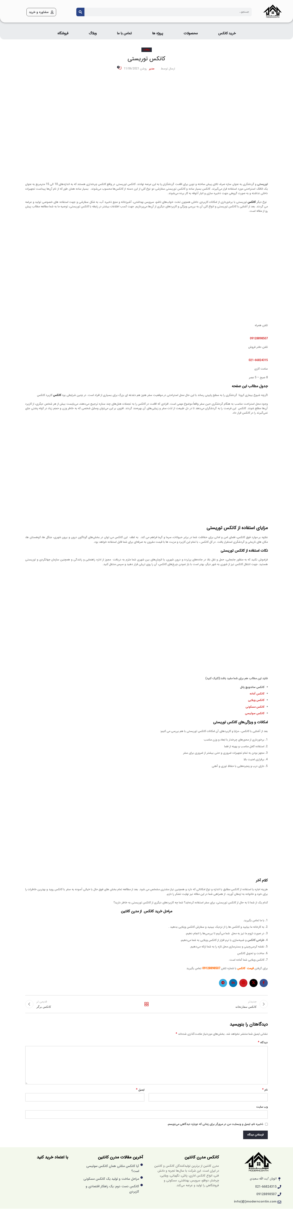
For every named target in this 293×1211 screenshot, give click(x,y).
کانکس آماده (256, 693)
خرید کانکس (227, 33)
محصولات (191, 33)
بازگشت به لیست (147, 1005)
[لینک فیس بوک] (264, 983)
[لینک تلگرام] (223, 983)
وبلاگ (93, 33)
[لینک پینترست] (243, 983)
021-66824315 (258, 360)
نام (265, 1092)
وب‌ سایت (262, 1109)
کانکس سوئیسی (254, 713)
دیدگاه (263, 1045)
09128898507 (259, 338)
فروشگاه (62, 33)
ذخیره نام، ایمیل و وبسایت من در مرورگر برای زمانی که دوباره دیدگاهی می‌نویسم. (215, 1126)
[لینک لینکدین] (233, 983)
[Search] (80, 12)
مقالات (146, 50)
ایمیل (140, 1092)
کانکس (252, 202)
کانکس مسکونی (255, 707)
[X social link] (253, 983)
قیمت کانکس (245, 968)
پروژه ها (157, 33)
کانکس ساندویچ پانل (252, 687)
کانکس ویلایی (256, 700)
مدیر (151, 68)
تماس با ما (124, 33)
